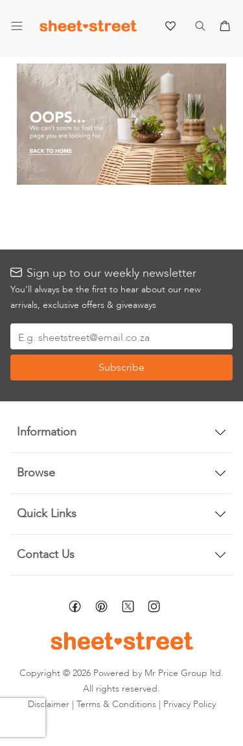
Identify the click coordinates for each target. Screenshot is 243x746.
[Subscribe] (121, 367)
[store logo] (88, 29)
